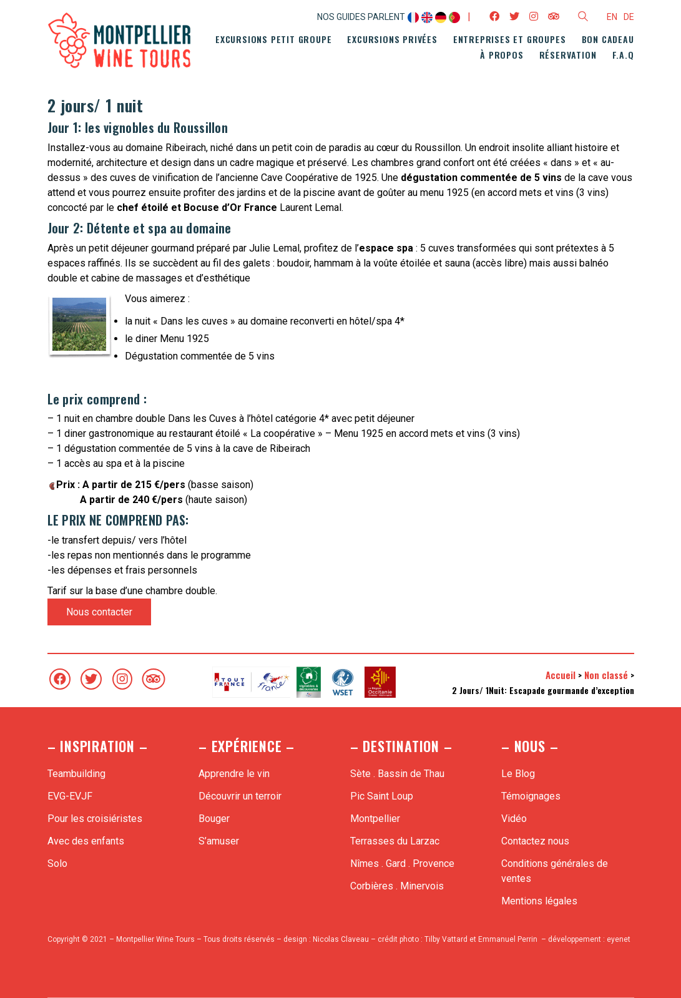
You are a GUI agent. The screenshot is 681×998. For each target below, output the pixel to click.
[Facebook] (59, 679)
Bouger (214, 818)
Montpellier (375, 818)
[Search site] (583, 18)
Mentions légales (539, 901)
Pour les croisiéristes (94, 818)
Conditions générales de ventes (554, 871)
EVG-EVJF (69, 796)
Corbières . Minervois (397, 886)
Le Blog (518, 774)
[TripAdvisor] (153, 679)
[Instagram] (122, 679)
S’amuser (218, 841)
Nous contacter (99, 612)
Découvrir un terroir (240, 796)
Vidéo (514, 818)
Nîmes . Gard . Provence (402, 863)
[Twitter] (91, 679)
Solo (57, 863)
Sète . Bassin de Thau (397, 774)
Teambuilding (76, 774)
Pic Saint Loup (381, 796)
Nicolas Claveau (341, 939)
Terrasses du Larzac (394, 841)
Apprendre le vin (234, 774)
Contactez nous (535, 841)
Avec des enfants (85, 841)
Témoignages (531, 796)
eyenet (618, 939)
